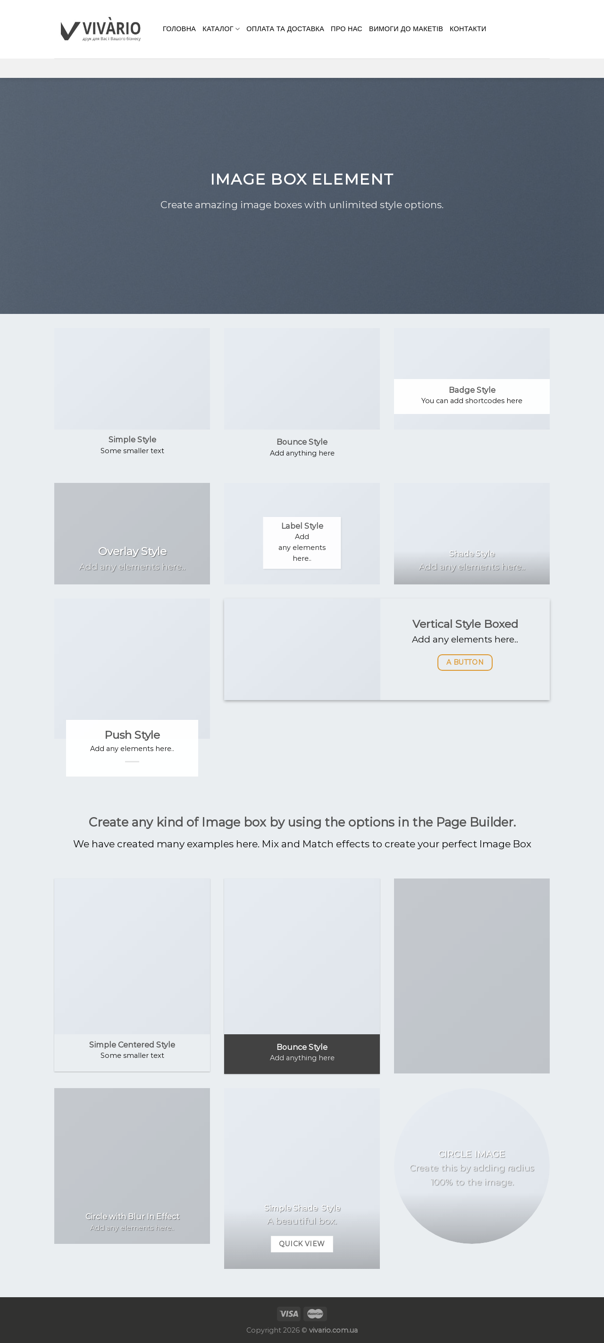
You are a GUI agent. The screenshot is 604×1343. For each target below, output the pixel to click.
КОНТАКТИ (468, 29)
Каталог (221, 29)
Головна (179, 29)
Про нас (346, 29)
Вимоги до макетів (406, 29)
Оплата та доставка (285, 29)
